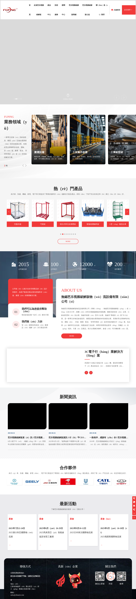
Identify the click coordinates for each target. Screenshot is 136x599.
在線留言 (113, 14)
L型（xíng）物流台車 (118, 224)
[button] (16, 98)
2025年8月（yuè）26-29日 (51, 530)
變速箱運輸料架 (93, 224)
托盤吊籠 (17, 224)
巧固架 (42, 224)
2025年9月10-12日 (78, 530)
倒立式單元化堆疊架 (67, 224)
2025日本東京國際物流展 (81, 534)
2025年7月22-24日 (17, 530)
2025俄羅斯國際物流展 (110, 538)
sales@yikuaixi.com (17, 597)
